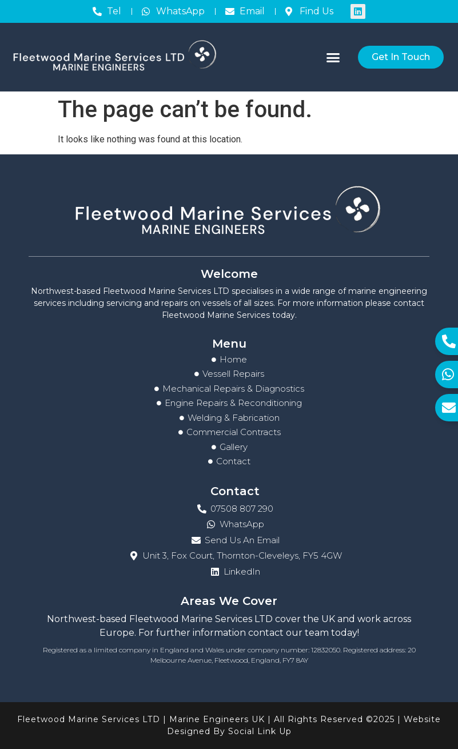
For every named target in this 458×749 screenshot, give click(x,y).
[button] (333, 57)
